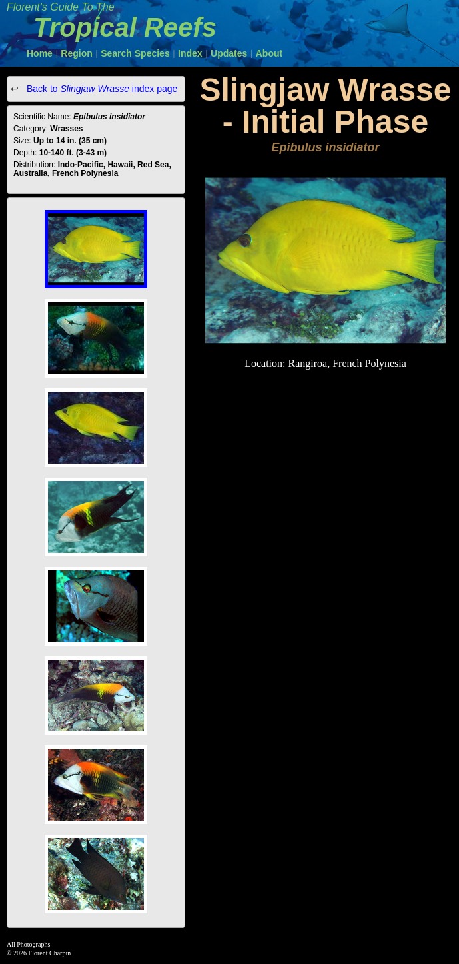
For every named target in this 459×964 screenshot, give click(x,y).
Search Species (135, 53)
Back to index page (100, 88)
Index (190, 53)
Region (76, 53)
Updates (229, 53)
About (269, 53)
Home (40, 53)
